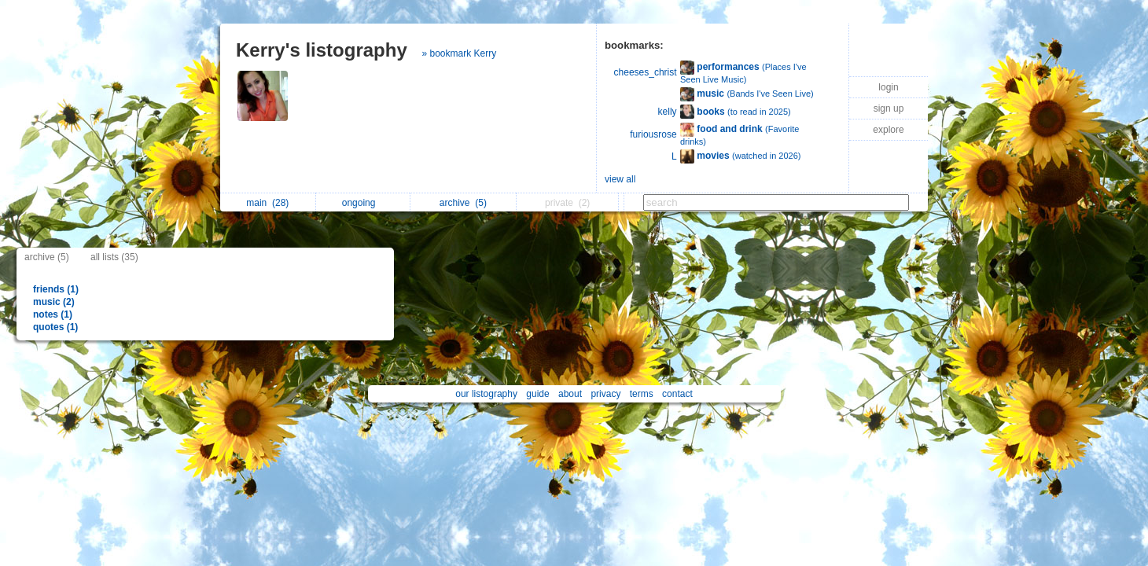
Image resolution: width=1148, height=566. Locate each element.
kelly (667, 111)
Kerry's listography (321, 50)
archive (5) (46, 257)
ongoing (363, 202)
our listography (486, 393)
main (267, 202)
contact (677, 393)
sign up (889, 108)
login (888, 87)
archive (463, 202)
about (570, 393)
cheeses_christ (645, 72)
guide (537, 393)
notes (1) (52, 314)
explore (888, 129)
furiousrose (653, 134)
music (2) (54, 301)
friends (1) (56, 289)
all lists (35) (114, 257)
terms (641, 393)
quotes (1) (55, 327)
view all (620, 179)
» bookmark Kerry (458, 53)
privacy (605, 393)
